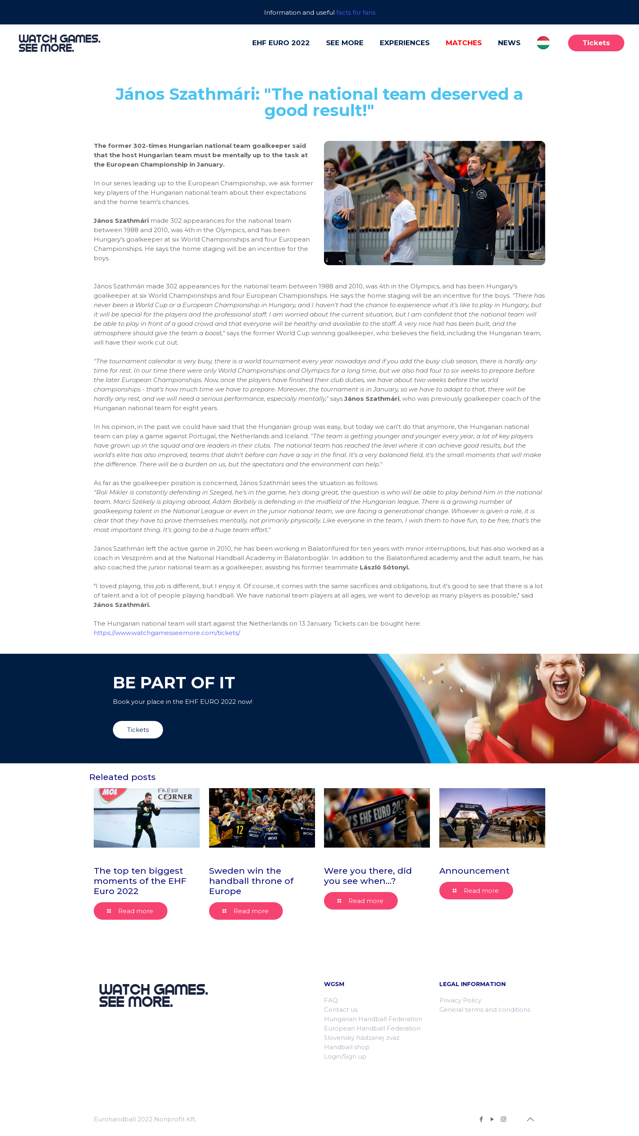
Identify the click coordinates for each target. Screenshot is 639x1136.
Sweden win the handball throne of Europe (251, 881)
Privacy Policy (460, 1000)
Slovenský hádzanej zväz (361, 1038)
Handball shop (347, 1047)
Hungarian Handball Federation (373, 1019)
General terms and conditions (484, 1009)
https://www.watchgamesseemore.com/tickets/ (167, 633)
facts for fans (355, 12)
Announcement (474, 871)
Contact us (340, 1009)
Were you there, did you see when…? (368, 876)
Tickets (596, 43)
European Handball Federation (372, 1028)
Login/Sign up (345, 1056)
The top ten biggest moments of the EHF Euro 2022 (140, 881)
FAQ (331, 1000)
